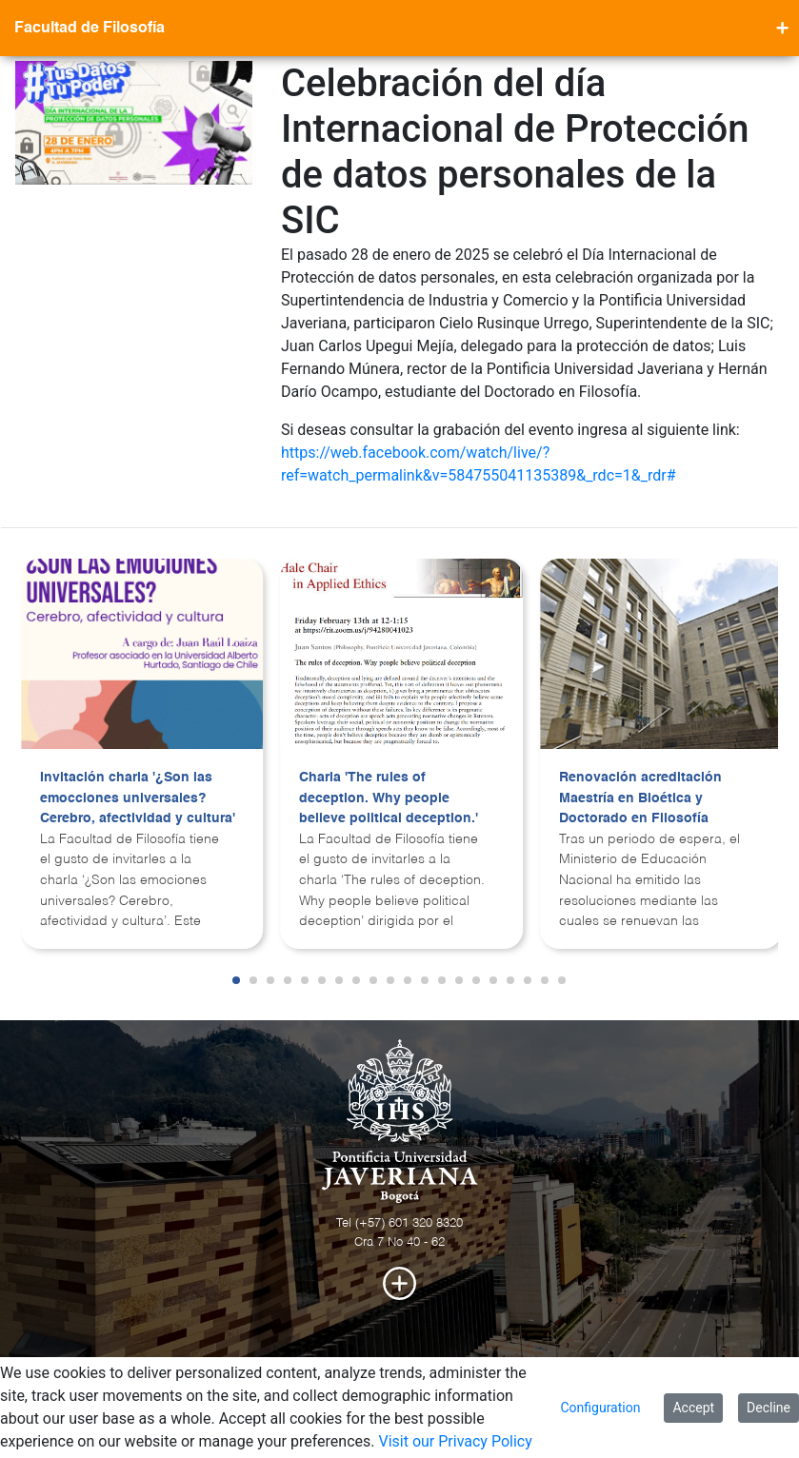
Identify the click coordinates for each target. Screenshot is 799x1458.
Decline (768, 1407)
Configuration (600, 1407)
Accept (693, 1407)
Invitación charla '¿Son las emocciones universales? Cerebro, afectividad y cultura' (137, 798)
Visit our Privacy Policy (454, 1441)
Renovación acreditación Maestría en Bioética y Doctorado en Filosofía (640, 798)
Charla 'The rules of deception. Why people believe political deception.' (388, 798)
